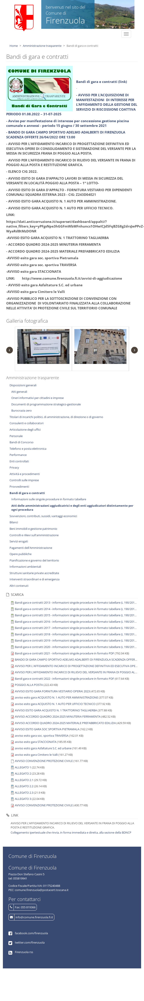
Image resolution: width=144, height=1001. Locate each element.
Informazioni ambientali (25, 567)
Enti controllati (19, 461)
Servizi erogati (19, 541)
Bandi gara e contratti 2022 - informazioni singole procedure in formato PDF (64, 679)
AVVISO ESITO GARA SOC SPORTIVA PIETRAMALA (47, 729)
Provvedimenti (19, 487)
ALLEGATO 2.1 (24, 780)
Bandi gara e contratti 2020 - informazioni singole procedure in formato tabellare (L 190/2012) (76, 647)
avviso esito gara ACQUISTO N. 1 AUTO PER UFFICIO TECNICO (55, 704)
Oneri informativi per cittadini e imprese (37, 398)
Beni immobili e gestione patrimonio (33, 529)
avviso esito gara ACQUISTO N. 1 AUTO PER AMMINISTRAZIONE (56, 697)
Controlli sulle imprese (24, 480)
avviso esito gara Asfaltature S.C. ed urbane (43, 748)
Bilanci (14, 522)
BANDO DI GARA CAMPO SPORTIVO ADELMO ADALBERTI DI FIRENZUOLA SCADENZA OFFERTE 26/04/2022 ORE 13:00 (65, 134)
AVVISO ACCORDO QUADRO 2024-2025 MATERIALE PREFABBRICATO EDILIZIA (65, 723)
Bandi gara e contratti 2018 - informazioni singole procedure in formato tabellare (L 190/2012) (76, 634)
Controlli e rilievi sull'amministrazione (34, 535)
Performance (18, 455)
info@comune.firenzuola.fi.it (34, 917)
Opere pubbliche (21, 554)
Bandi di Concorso (22, 442)
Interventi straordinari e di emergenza (34, 579)
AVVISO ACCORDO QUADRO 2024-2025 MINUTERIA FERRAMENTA (58, 716)
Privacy (14, 467)
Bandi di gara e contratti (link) (101, 81)
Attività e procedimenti (25, 474)
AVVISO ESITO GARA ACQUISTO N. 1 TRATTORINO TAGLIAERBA (56, 710)
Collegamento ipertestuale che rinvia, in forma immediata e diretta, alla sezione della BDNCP (71, 832)
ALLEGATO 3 (23, 799)
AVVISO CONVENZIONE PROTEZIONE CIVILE (44, 761)
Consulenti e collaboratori (26, 423)
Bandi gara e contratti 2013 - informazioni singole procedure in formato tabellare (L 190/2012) (76, 603)
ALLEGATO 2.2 (24, 786)
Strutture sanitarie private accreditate (34, 573)
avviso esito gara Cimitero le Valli (36, 755)
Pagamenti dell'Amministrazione (31, 548)
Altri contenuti (19, 586)
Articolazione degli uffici (25, 430)
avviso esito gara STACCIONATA (35, 742)
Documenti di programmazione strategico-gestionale (46, 404)
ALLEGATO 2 (23, 773)
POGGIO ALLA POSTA (29, 685)
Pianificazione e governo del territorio (34, 560)
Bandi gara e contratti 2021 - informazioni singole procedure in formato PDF (64, 653)
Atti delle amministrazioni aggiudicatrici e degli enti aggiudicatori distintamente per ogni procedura (72, 508)
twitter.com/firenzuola (30, 942)
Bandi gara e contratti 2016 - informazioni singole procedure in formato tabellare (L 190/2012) (76, 622)
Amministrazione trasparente (42, 46)
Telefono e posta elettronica (28, 449)
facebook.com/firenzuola (31, 933)
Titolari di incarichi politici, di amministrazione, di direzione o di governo (56, 417)
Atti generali (19, 392)
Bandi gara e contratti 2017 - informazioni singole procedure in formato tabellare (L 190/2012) (76, 628)
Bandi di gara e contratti (27, 493)
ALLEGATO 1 (23, 767)
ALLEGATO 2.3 (24, 793)
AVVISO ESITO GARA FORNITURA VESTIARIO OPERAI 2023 (52, 691)
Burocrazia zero (21, 410)
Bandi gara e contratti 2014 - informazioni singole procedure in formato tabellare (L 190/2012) (76, 609)
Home (14, 46)
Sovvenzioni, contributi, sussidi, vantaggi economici (43, 516)
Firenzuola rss (24, 952)
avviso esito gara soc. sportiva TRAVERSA (41, 736)
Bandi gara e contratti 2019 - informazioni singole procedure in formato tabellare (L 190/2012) (76, 640)
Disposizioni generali (23, 385)
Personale (16, 436)
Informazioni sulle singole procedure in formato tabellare (48, 499)
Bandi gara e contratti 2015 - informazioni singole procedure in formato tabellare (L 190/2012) (76, 615)
